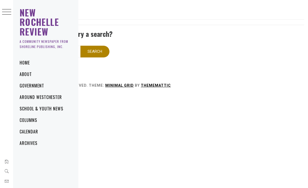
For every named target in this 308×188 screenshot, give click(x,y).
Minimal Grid (189, 78)
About (26, 74)
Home (25, 63)
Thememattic (225, 78)
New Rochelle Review (39, 22)
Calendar (29, 131)
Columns (28, 120)
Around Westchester (41, 97)
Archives (28, 143)
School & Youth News (41, 108)
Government (32, 86)
